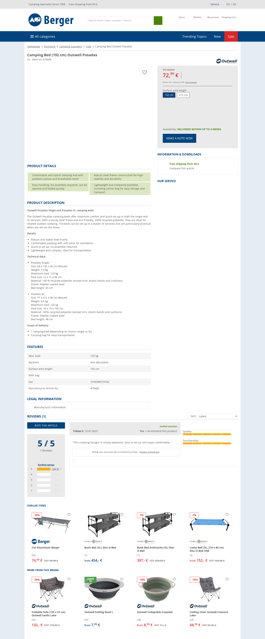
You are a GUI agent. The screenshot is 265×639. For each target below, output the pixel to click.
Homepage (33, 46)
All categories (45, 36)
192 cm (169, 95)
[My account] (213, 20)
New (217, 36)
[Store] (182, 20)
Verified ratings (46, 464)
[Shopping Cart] (229, 20)
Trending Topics (194, 36)
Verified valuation (168, 426)
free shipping (191, 82)
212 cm (183, 95)
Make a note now (179, 138)
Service (215, 4)
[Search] (120, 20)
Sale (231, 36)
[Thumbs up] (74, 460)
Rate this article (46, 425)
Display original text (149, 451)
